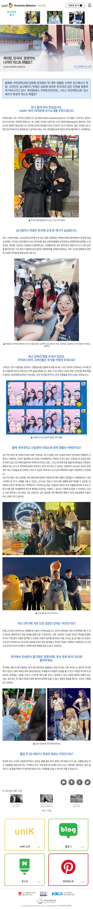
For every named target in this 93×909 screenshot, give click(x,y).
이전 (44, 811)
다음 (49, 811)
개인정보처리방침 (65, 906)
